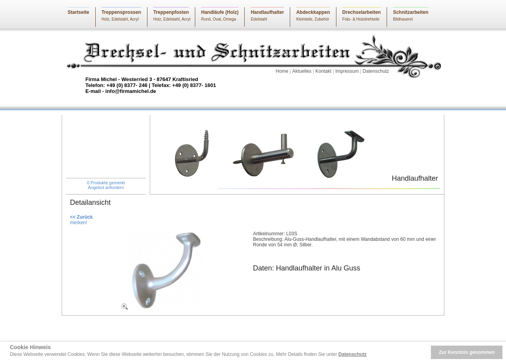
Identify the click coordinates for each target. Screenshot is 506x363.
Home (282, 71)
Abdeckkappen (313, 12)
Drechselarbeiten (361, 12)
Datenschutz (376, 71)
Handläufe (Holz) (220, 12)
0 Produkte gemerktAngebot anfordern (106, 185)
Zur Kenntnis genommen (467, 352)
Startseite (78, 12)
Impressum (347, 71)
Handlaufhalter (267, 12)
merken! (78, 222)
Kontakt (323, 71)
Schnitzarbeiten (410, 12)
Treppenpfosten (171, 12)
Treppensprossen (121, 12)
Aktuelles (302, 71)
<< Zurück (81, 217)
